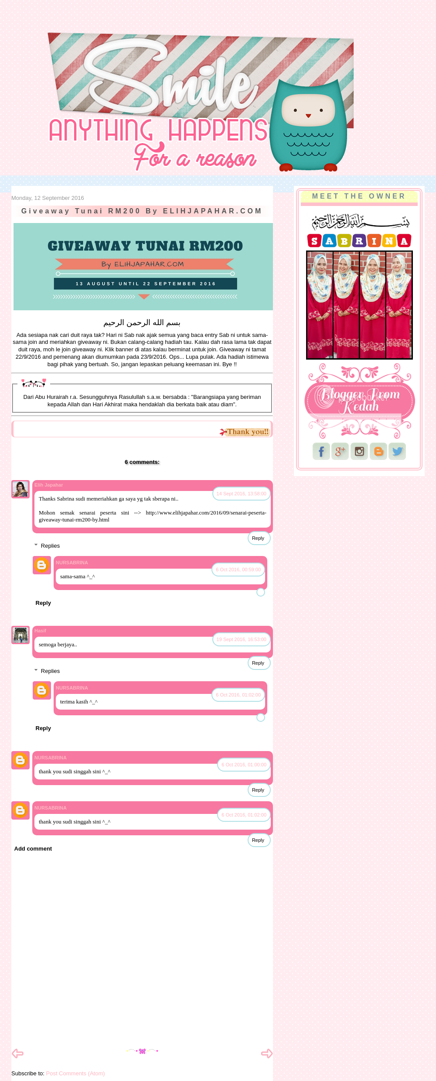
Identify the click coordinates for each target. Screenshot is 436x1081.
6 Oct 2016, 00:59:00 (238, 569)
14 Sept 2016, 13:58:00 (241, 493)
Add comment (33, 848)
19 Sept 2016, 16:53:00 (241, 639)
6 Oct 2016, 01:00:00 (243, 764)
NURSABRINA (72, 562)
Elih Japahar (48, 484)
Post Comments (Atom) (75, 1073)
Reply (258, 538)
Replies (50, 545)
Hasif (40, 630)
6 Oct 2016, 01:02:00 (238, 694)
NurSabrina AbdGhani (108, 24)
